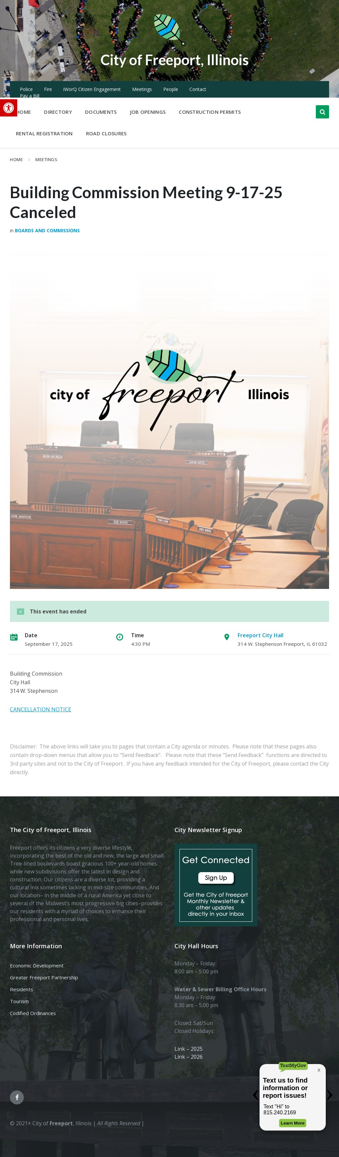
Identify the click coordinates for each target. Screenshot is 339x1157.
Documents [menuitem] (101, 112)
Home (16, 159)
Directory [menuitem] (58, 112)
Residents (21, 989)
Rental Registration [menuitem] (44, 133)
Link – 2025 (188, 1048)
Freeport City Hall (260, 635)
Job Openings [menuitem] (148, 112)
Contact (197, 89)
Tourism (19, 1001)
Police (26, 89)
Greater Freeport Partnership (44, 977)
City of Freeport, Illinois (174, 59)
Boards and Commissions (47, 230)
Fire (48, 89)
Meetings (142, 89)
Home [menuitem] (23, 112)
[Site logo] (169, 44)
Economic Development (37, 965)
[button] (8, 107)
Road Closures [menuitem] (106, 133)
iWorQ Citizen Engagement (92, 89)
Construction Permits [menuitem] (210, 112)
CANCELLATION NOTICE (40, 709)
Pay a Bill (29, 96)
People (170, 89)
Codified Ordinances (33, 1013)
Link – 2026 (188, 1056)
